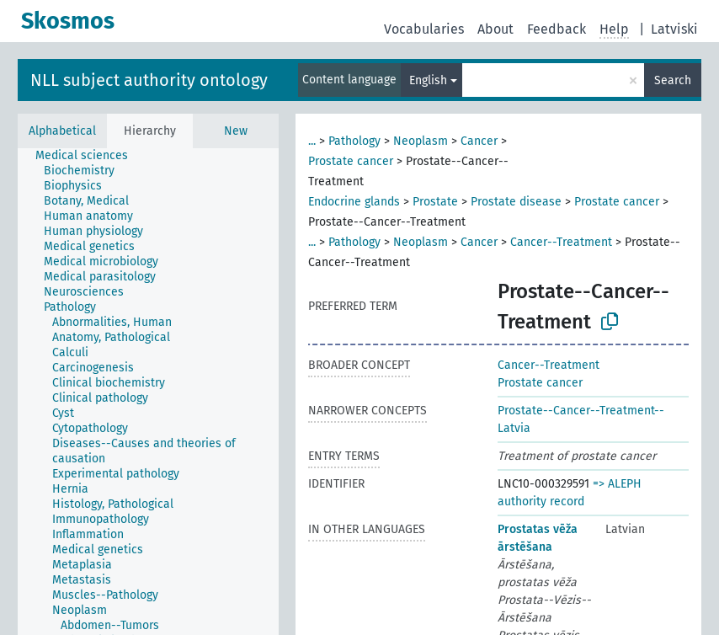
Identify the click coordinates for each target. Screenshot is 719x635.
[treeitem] (89, 155)
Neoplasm (420, 141)
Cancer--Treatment (561, 242)
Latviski (674, 29)
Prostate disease (516, 202)
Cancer (479, 141)
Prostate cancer (350, 161)
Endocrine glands (354, 202)
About (495, 29)
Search (672, 80)
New (236, 131)
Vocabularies (424, 29)
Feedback (556, 29)
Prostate (435, 202)
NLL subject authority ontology (149, 80)
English (428, 80)
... (312, 141)
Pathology (354, 141)
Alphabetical (62, 131)
